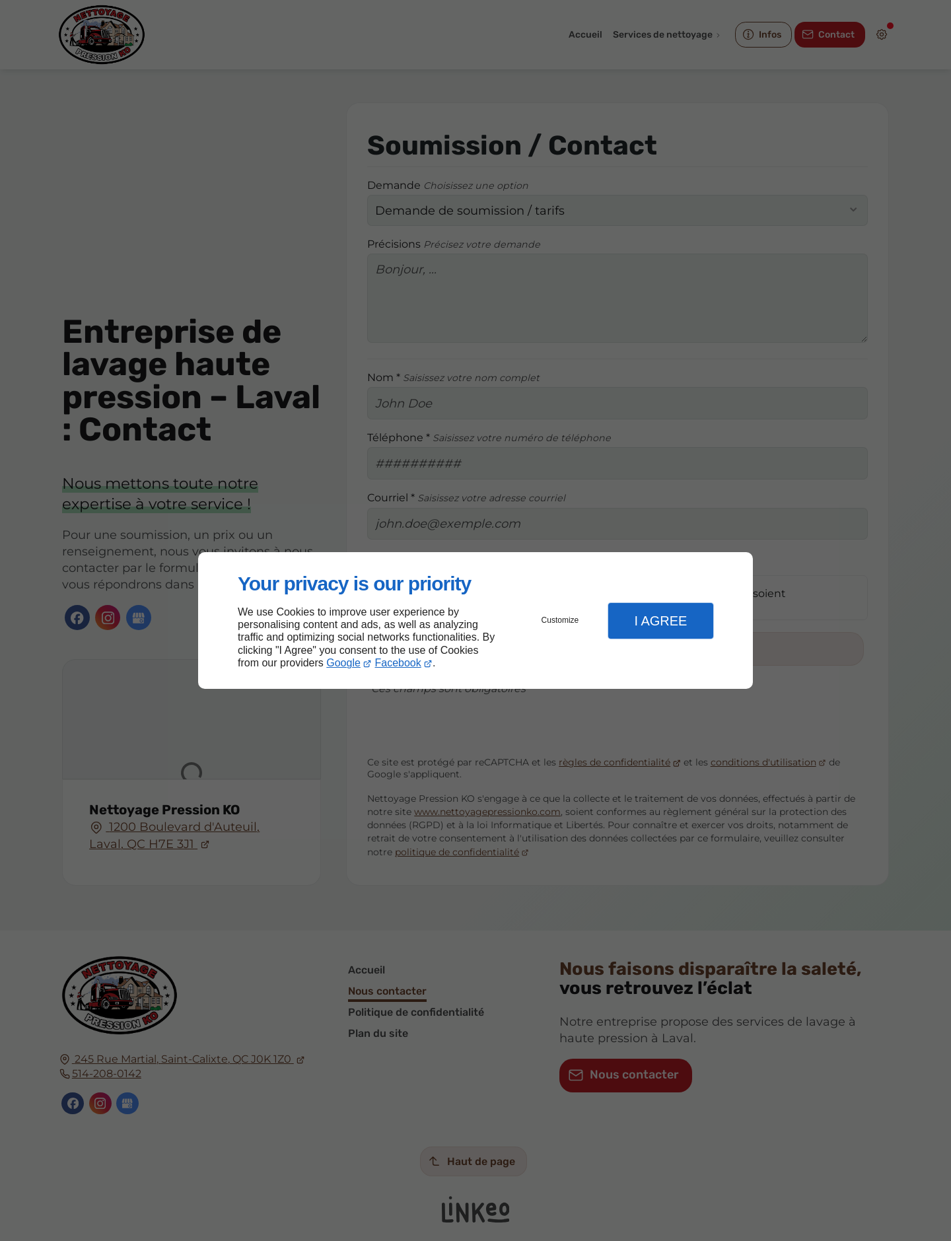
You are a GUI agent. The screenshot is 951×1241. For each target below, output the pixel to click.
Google (343, 662)
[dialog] (475, 620)
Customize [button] (560, 620)
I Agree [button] (660, 621)
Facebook (398, 662)
